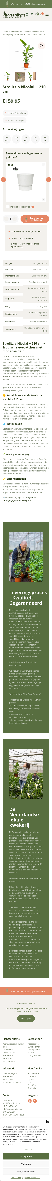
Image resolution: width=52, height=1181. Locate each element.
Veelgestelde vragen (12, 1082)
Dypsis (31, 1079)
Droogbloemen (34, 1055)
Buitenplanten (34, 1046)
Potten (31, 1052)
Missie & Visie (9, 1052)
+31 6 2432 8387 (10, 1106)
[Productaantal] (10, 219)
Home (5, 31)
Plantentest (8, 1076)
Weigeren (26, 1164)
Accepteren (26, 1156)
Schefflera (32, 1085)
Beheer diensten (25, 1149)
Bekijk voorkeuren (26, 1171)
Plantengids (8, 1055)
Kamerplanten (15, 31)
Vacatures (7, 1058)
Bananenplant (34, 1073)
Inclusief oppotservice (20, 206)
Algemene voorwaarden (31, 1177)
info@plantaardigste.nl (13, 1109)
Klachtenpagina (10, 1073)
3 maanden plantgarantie (28, 991)
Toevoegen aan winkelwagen (34, 219)
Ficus (30, 1082)
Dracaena (32, 1076)
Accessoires (33, 1044)
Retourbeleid (8, 1079)
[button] (47, 1121)
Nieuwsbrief (8, 1049)
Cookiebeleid (16, 1177)
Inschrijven (26, 1018)
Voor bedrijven (9, 1061)
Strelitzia (32, 1088)
